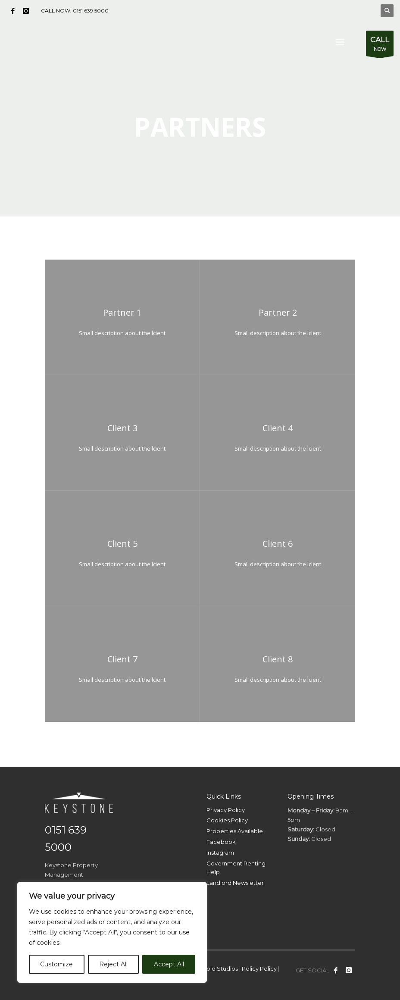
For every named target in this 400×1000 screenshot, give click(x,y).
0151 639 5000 (91, 10)
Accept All (169, 964)
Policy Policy (259, 968)
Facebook (221, 841)
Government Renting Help (236, 868)
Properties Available (234, 831)
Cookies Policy (227, 820)
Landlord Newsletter (235, 882)
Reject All (113, 964)
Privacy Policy (225, 809)
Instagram (220, 852)
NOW (380, 45)
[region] (112, 932)
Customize (56, 964)
